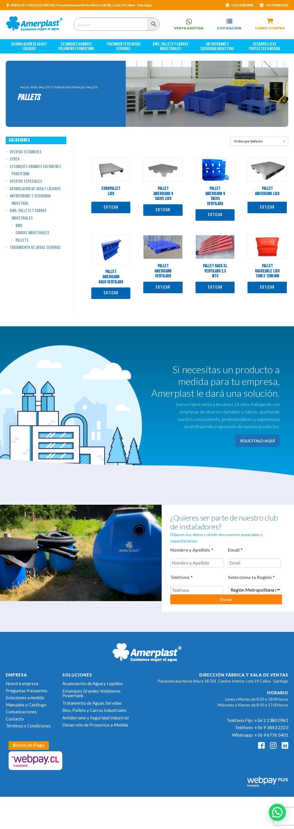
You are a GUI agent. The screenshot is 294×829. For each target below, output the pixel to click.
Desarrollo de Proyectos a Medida (264, 47)
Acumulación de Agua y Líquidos (29, 47)
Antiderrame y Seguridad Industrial (217, 47)
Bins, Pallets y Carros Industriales (171, 47)
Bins (19, 225)
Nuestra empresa (22, 683)
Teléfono (181, 577)
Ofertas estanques (26, 152)
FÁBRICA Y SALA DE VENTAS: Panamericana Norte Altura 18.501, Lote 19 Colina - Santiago (81, 5)
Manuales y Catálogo (26, 704)
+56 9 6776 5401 (271, 734)
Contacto (15, 718)
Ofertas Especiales (26, 181)
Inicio (24, 87)
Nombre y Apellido (191, 549)
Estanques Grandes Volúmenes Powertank (76, 47)
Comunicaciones (21, 711)
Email (235, 549)
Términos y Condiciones (28, 725)
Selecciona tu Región (251, 577)
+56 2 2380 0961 (242, 5)
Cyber (15, 159)
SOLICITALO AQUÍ (257, 440)
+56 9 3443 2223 (277, 5)
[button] (229, 24)
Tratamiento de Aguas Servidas (123, 47)
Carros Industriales (32, 233)
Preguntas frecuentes (26, 690)
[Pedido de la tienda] (259, 141)
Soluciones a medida (25, 697)
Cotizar (111, 207)
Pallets (22, 240)
